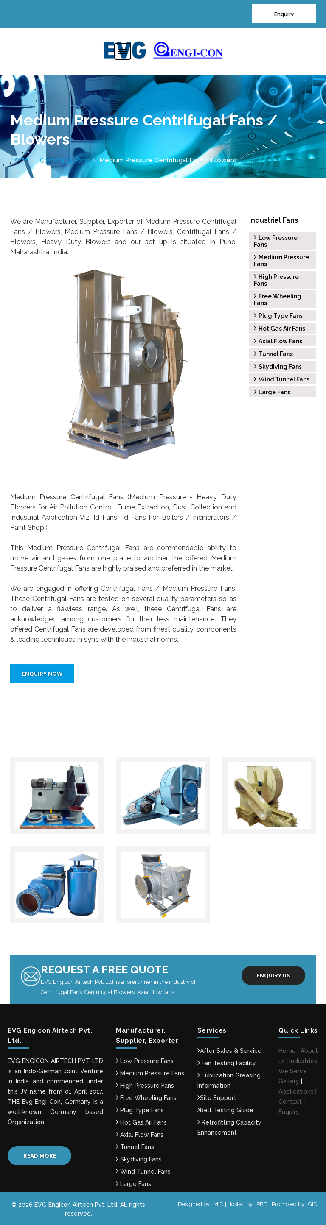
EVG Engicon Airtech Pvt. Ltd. (76, 1204)
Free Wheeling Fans (146, 1097)
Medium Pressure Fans (150, 1073)
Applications (296, 1091)
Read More (39, 1156)
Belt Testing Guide (225, 1110)
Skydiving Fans (278, 366)
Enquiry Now (42, 674)
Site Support (216, 1097)
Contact (290, 1101)
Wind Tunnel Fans (281, 379)
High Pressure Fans (145, 1085)
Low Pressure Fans (145, 1061)
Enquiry (284, 14)
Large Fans (272, 392)
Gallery (288, 1081)
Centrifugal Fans (64, 160)
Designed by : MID (201, 1204)
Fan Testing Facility (226, 1063)
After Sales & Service (229, 1050)
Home (19, 159)
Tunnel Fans (273, 354)
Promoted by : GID (295, 1204)
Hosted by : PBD (248, 1204)
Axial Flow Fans (278, 341)
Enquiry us (273, 976)
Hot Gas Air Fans (279, 328)
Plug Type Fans (278, 315)
